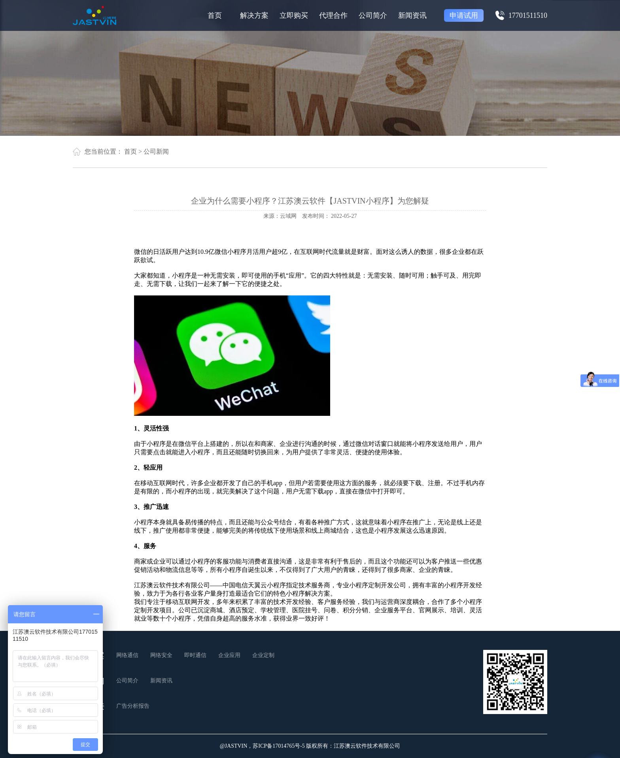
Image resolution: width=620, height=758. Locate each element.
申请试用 (464, 15)
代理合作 (333, 15)
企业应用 (229, 655)
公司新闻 (156, 151)
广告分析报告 (132, 706)
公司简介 (373, 15)
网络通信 (127, 655)
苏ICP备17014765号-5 (278, 746)
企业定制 (263, 655)
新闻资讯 (412, 15)
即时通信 (195, 655)
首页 (215, 15)
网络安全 (161, 655)
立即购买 (294, 15)
